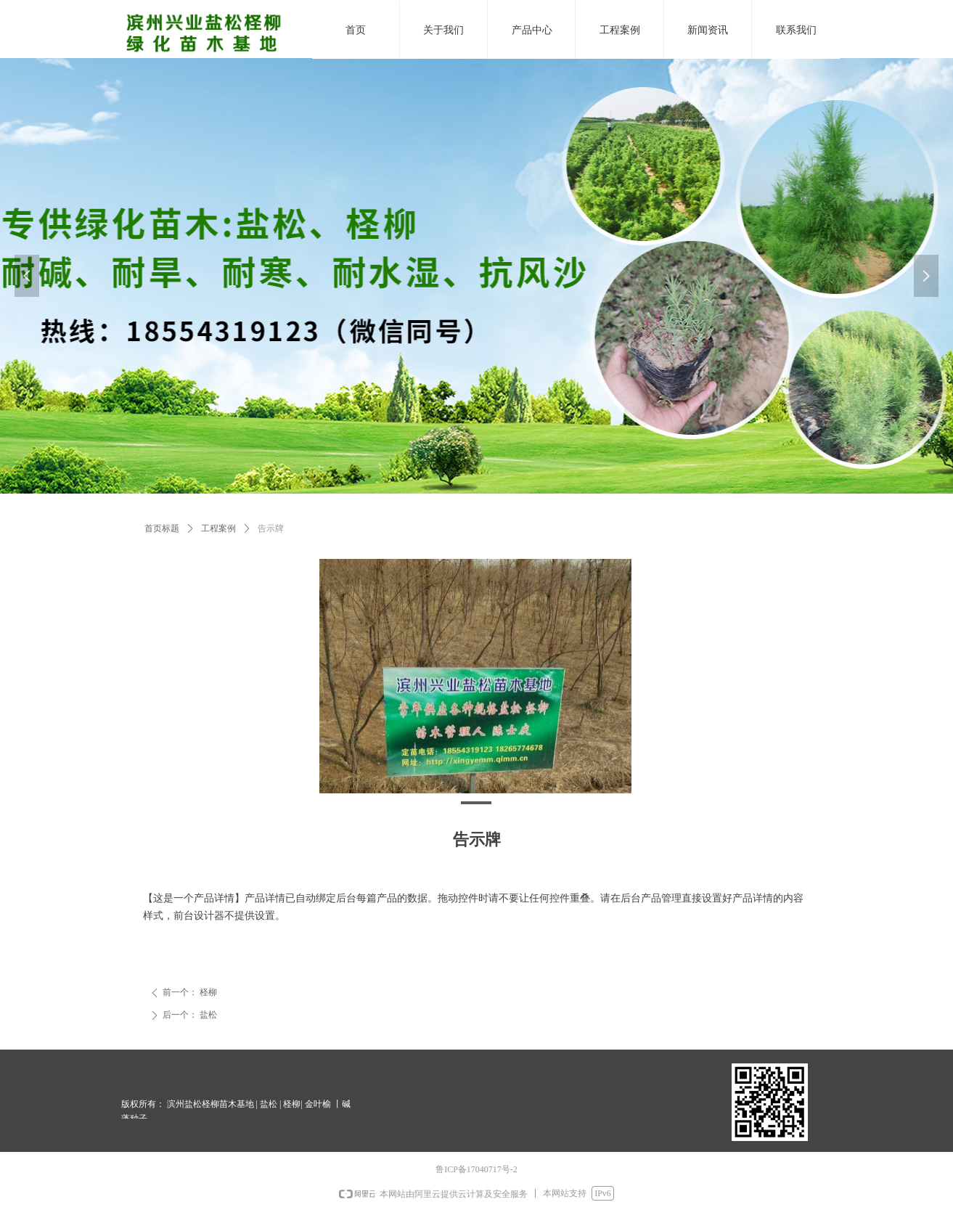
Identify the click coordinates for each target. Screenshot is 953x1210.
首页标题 (161, 528)
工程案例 (218, 528)
